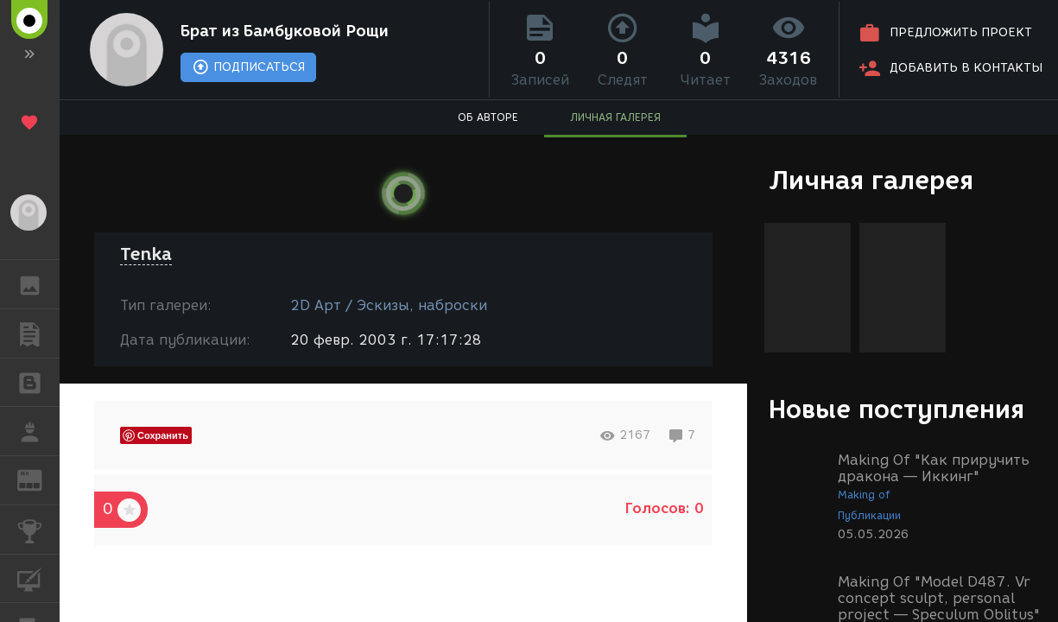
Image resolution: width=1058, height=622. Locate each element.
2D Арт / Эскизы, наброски (388, 305)
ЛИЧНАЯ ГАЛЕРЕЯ (615, 117)
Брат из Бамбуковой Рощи (285, 31)
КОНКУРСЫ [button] (38, 529)
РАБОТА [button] (38, 431)
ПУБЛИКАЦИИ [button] (38, 333)
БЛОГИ (38, 381)
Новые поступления (896, 409)
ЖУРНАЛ (38, 479)
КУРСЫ (38, 577)
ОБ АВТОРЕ (488, 117)
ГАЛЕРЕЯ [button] (38, 284)
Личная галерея (871, 180)
